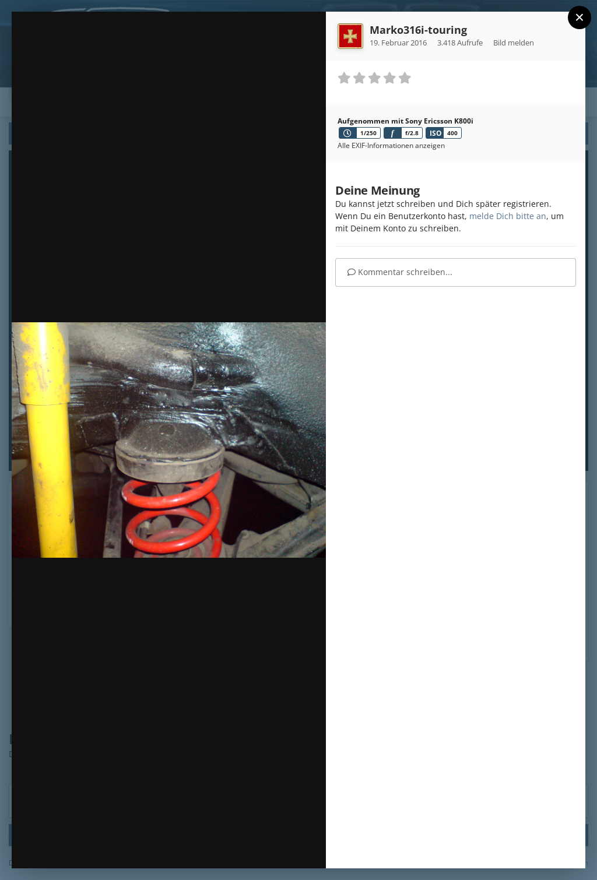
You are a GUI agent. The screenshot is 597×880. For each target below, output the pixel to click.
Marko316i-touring (418, 30)
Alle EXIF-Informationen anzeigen (391, 145)
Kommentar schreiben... (399, 271)
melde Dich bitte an (507, 215)
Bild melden (513, 42)
